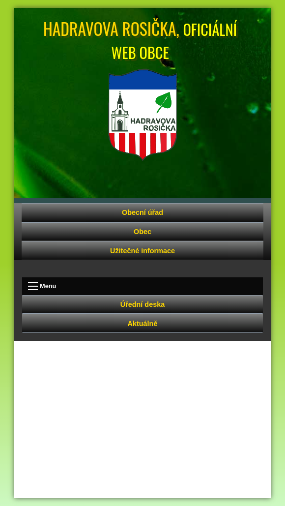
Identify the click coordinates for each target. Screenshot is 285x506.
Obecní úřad (142, 212)
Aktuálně (143, 323)
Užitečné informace (142, 251)
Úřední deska (142, 304)
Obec (142, 232)
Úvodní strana (142, 115)
